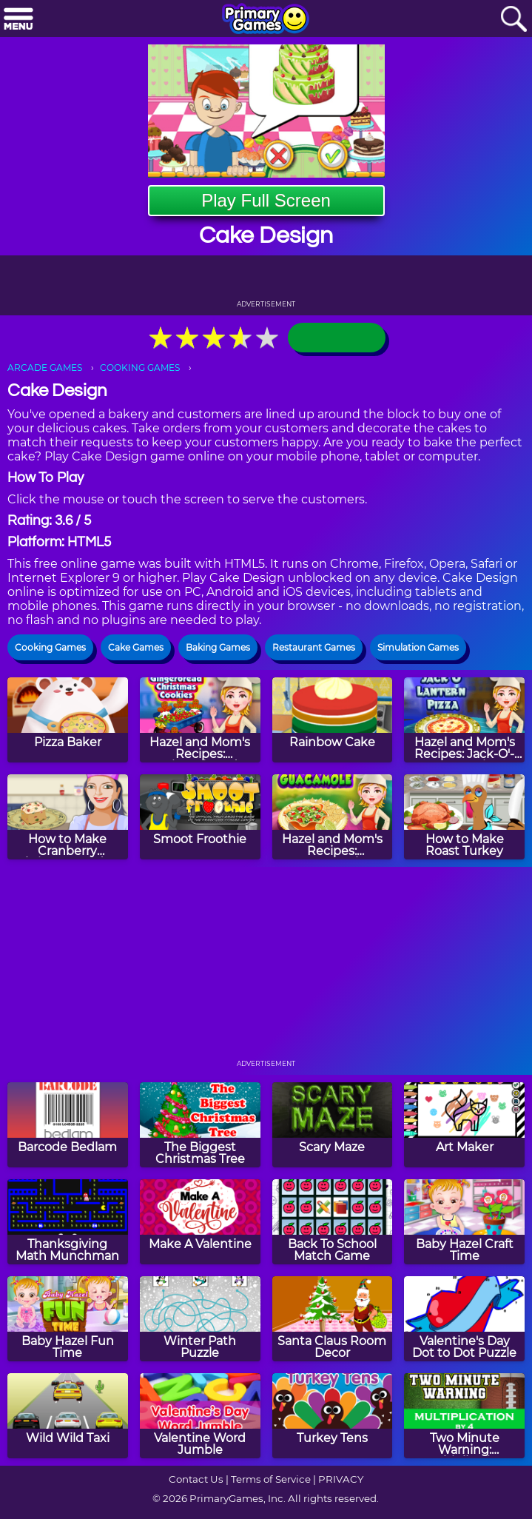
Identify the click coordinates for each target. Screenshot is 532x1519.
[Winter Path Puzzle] (200, 1318)
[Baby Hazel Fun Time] (67, 1318)
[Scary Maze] (332, 1124)
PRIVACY (340, 1479)
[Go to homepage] (265, 20)
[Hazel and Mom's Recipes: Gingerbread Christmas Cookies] (200, 719)
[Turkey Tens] (332, 1415)
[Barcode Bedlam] (67, 1124)
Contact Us (196, 1479)
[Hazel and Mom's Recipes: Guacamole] (332, 816)
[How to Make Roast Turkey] (464, 816)
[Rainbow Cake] (332, 719)
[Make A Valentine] (200, 1221)
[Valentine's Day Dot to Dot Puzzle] (464, 1318)
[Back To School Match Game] (332, 1221)
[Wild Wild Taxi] (67, 1415)
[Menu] (18, 19)
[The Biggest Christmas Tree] (200, 1124)
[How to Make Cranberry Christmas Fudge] (67, 816)
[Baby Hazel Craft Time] (464, 1221)
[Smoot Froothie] (200, 816)
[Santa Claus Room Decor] (332, 1318)
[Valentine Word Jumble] (200, 1415)
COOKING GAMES (140, 367)
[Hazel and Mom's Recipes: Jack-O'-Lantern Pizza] (464, 719)
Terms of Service (271, 1479)
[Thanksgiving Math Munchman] (67, 1221)
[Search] (513, 19)
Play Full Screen (266, 200)
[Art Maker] (464, 1124)
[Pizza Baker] (67, 719)
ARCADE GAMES (44, 367)
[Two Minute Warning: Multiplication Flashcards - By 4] (464, 1415)
